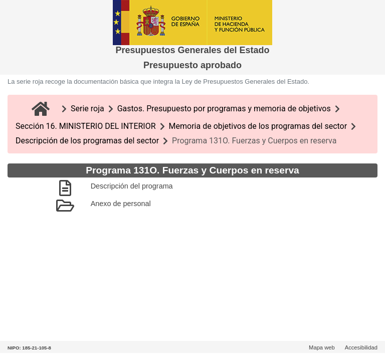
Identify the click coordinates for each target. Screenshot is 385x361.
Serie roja (87, 108)
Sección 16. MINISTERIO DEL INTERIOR (86, 126)
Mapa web (322, 347)
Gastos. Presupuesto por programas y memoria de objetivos (224, 108)
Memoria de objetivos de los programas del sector (258, 126)
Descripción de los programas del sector (87, 140)
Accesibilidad (361, 347)
